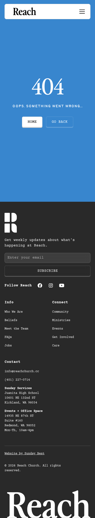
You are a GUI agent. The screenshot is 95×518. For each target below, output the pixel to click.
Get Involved (63, 337)
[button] (81, 11)
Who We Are (14, 312)
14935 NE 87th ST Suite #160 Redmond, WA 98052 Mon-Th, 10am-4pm (24, 420)
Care (55, 346)
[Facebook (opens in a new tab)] (40, 285)
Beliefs (11, 320)
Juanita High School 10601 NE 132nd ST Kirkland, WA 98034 (23, 396)
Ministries (61, 320)
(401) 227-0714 (17, 380)
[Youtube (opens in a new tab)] (61, 285)
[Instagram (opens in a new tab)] (51, 285)
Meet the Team (16, 329)
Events (57, 329)
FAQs (8, 337)
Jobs (8, 346)
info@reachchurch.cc (22, 371)
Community (60, 312)
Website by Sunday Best (24, 453)
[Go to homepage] (24, 11)
